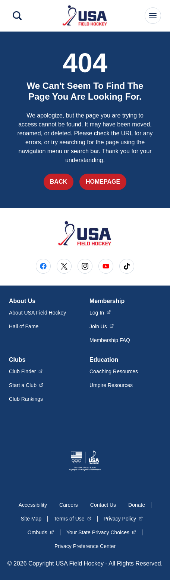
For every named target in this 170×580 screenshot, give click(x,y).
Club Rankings (26, 399)
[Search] (17, 15)
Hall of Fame (23, 326)
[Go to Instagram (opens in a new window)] (85, 266)
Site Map (31, 519)
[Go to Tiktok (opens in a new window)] (126, 266)
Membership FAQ (109, 340)
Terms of (72, 518)
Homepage (103, 181)
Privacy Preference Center (85, 546)
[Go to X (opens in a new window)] (64, 266)
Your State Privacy (101, 532)
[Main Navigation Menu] (153, 15)
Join (101, 326)
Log (100, 312)
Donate (136, 505)
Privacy (123, 518)
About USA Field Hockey (37, 313)
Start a (26, 384)
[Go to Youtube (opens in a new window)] (105, 266)
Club (26, 371)
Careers (68, 505)
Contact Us (103, 505)
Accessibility (33, 505)
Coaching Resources (113, 371)
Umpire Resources (111, 385)
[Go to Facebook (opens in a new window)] (43, 266)
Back (58, 181)
